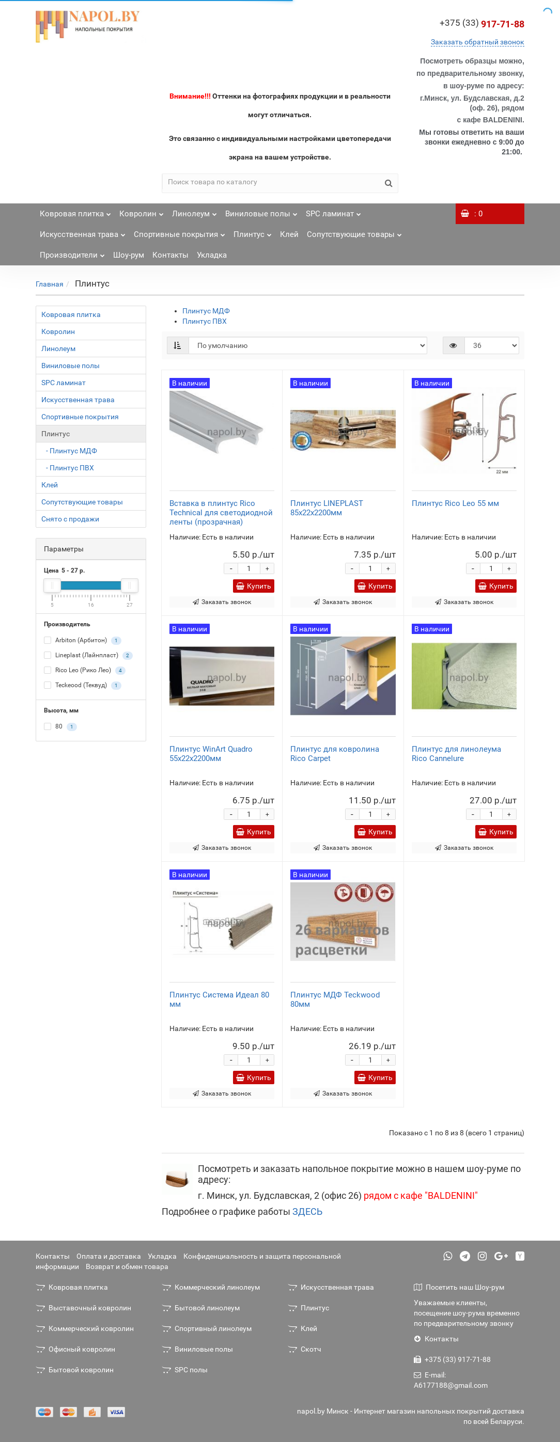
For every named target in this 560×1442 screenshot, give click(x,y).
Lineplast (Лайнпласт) (88, 656)
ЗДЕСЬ (307, 1211)
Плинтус (253, 231)
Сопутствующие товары (354, 231)
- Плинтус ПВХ (67, 468)
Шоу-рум (128, 255)
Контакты (170, 255)
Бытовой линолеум (201, 1308)
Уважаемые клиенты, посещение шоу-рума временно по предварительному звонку (467, 1312)
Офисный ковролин (75, 1349)
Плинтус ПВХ (204, 321)
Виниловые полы (261, 210)
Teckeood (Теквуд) (82, 686)
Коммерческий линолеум (211, 1287)
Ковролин (141, 210)
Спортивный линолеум (207, 1328)
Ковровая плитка (75, 210)
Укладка (212, 255)
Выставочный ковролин (83, 1308)
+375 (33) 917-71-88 (452, 1359)
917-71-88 (482, 24)
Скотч (304, 1349)
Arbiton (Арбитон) (82, 641)
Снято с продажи (70, 519)
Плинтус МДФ (206, 311)
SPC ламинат (333, 210)
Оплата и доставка (108, 1256)
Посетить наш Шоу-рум (459, 1287)
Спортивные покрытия (179, 231)
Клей (289, 234)
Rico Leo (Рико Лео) (85, 671)
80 (60, 727)
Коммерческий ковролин (85, 1328)
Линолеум (194, 210)
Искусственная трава (83, 231)
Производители (72, 252)
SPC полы (185, 1370)
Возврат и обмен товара (127, 1266)
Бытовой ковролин (75, 1370)
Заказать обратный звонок (477, 42)
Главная (50, 284)
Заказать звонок (222, 602)
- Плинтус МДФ (69, 451)
